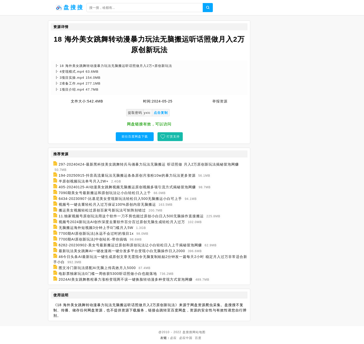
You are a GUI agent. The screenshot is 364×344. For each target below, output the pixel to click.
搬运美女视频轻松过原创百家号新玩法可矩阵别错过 (102, 210)
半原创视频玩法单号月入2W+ (83, 181)
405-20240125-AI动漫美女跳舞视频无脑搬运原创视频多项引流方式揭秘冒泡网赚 (127, 187)
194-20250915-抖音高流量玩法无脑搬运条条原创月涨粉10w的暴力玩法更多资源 (127, 175)
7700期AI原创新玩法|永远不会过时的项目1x (96, 233)
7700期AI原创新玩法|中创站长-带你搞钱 (93, 239)
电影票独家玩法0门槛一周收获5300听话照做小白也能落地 (108, 274)
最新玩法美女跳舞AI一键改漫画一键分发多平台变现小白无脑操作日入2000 (122, 251)
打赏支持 (173, 136)
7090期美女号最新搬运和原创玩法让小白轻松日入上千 (105, 193)
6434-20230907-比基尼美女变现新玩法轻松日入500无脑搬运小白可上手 (120, 199)
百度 (198, 338)
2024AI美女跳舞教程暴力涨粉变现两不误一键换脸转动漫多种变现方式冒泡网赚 (126, 279)
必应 (173, 338)
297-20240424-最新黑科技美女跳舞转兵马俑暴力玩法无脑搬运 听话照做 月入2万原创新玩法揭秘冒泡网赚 (149, 164)
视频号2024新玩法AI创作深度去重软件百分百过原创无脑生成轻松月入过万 (122, 222)
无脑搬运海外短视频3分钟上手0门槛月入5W (96, 228)
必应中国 (185, 338)
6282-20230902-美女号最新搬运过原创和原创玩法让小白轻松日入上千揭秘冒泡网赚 (130, 245)
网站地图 (199, 332)
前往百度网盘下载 (135, 136)
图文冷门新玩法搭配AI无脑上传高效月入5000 (97, 268)
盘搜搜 (187, 332)
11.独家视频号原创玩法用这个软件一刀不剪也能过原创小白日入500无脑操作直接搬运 (131, 216)
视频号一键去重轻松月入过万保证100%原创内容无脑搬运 (107, 204)
